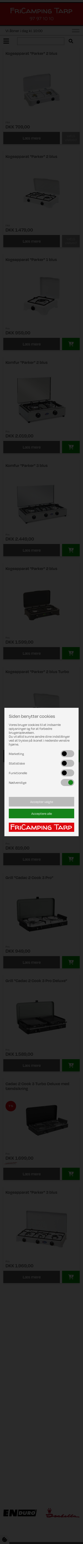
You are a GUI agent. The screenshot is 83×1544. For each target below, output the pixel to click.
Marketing (16, 754)
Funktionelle (18, 773)
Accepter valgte (41, 802)
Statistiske (17, 763)
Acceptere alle (41, 813)
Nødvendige (17, 782)
